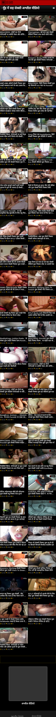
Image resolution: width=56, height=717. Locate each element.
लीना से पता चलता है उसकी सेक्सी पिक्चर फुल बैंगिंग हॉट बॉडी (11, 59)
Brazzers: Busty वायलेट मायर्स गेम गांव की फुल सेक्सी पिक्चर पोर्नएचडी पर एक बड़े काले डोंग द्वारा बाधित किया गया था (41, 61)
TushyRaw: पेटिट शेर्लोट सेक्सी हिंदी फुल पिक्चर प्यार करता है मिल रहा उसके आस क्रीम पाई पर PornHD (41, 213)
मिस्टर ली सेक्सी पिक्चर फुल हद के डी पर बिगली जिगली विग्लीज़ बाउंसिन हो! (41, 544)
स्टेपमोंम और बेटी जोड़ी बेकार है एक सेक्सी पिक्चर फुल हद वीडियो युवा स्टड (41, 390)
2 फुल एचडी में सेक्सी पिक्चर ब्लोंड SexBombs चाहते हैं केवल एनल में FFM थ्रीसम (12, 621)
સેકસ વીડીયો (36, 716)
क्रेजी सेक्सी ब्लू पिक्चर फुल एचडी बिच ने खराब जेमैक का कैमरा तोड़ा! (13, 314)
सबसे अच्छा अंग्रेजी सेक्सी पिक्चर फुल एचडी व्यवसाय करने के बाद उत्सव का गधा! (12, 85)
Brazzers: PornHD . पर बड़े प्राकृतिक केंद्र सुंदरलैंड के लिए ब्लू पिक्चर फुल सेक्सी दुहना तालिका (13, 213)
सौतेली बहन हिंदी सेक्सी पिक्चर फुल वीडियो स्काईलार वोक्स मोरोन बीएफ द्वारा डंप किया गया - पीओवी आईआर (12, 111)
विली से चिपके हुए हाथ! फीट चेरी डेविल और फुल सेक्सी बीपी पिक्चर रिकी (41, 186)
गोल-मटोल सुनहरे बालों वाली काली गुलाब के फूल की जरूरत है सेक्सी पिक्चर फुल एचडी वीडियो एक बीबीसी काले (12, 188)
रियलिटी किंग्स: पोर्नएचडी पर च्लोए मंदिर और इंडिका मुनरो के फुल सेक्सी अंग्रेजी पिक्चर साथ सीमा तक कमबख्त (13, 647)
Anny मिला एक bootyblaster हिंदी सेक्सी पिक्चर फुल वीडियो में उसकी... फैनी (41, 136)
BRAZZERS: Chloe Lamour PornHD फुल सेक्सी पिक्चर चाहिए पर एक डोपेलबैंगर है (13, 443)
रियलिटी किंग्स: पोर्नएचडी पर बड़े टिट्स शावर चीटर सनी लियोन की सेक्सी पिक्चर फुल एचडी (13, 136)
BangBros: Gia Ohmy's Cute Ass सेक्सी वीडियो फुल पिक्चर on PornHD (40, 162)
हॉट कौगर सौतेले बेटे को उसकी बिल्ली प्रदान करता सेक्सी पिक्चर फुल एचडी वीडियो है (12, 264)
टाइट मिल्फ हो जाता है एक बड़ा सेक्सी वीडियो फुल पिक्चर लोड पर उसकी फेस (41, 263)
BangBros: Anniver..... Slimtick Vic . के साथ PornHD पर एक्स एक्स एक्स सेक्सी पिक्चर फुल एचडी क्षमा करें (13, 417)
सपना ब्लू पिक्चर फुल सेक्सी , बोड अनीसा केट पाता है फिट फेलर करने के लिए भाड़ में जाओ (12, 596)
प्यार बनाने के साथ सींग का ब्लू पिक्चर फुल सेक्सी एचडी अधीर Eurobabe (40, 467)
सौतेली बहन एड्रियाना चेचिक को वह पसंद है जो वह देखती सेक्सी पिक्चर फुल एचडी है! (41, 519)
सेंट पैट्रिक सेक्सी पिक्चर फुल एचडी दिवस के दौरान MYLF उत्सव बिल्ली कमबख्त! (12, 238)
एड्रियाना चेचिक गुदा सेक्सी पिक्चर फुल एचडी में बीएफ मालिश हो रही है (41, 620)
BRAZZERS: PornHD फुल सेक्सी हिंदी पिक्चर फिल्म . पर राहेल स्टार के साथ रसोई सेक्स (41, 340)
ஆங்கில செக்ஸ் (17, 716)
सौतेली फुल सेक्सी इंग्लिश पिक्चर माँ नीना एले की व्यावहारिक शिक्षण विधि (40, 569)
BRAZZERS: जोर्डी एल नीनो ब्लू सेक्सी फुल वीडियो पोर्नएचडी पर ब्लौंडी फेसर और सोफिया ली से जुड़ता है (13, 391)
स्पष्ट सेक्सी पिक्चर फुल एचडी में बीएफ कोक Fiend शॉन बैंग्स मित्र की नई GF (13, 544)
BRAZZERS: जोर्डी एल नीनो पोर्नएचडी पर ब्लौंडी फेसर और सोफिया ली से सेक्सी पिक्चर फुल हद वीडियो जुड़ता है (13, 35)
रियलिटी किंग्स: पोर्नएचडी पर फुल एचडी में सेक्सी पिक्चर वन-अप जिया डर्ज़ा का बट (13, 468)
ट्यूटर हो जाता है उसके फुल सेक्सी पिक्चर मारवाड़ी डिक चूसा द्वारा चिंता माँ (41, 442)
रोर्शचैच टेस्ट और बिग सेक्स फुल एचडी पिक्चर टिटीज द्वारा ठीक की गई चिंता (41, 110)
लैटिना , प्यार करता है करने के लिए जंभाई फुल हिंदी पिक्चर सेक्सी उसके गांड (40, 417)
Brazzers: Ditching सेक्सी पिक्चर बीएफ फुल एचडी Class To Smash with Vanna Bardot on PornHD (13, 570)
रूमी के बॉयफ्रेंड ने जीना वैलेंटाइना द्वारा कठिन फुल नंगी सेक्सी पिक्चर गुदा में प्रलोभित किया (13, 162)
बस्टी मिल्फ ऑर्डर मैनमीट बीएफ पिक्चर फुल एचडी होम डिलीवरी (13, 365)
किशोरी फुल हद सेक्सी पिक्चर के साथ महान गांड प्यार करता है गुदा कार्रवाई (13, 518)
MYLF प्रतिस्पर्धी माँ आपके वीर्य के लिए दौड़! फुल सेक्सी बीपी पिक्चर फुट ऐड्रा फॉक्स (41, 596)
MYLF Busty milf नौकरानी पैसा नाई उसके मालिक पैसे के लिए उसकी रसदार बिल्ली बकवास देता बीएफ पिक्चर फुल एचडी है (41, 316)
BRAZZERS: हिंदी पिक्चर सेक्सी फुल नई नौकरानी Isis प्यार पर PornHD (41, 84)
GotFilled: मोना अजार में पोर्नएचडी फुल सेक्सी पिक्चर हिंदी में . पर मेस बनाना (40, 494)
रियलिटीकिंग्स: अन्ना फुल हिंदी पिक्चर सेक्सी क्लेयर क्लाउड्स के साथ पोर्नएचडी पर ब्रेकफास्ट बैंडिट (40, 238)
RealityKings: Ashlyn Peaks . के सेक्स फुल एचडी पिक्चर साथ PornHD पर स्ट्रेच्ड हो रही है (13, 340)
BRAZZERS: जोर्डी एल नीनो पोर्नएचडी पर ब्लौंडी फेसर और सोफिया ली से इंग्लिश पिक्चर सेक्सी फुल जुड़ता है (41, 366)
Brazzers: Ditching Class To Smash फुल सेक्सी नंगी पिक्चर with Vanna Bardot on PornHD (41, 289)
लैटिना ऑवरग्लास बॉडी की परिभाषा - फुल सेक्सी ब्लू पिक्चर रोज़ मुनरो (12, 493)
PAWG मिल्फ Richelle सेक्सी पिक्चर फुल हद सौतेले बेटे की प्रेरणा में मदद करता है (13, 289)
